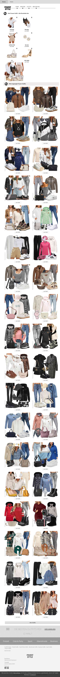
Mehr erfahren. (16, 673)
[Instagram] (6, 668)
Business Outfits (42, 647)
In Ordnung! (33, 674)
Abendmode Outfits (33, 647)
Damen (4, 1)
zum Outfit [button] (18, 113)
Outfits (29, 6)
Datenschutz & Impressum (10, 660)
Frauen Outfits (8, 648)
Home (17, 6)
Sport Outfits (49, 647)
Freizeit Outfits (15, 647)
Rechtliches (7, 658)
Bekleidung (36, 6)
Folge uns (7, 666)
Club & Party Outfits (23, 647)
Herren (11, 1)
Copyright (7, 662)
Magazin (22, 6)
